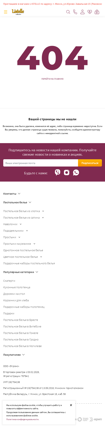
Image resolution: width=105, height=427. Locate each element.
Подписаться (89, 163)
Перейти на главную (52, 79)
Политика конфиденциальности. (22, 419)
